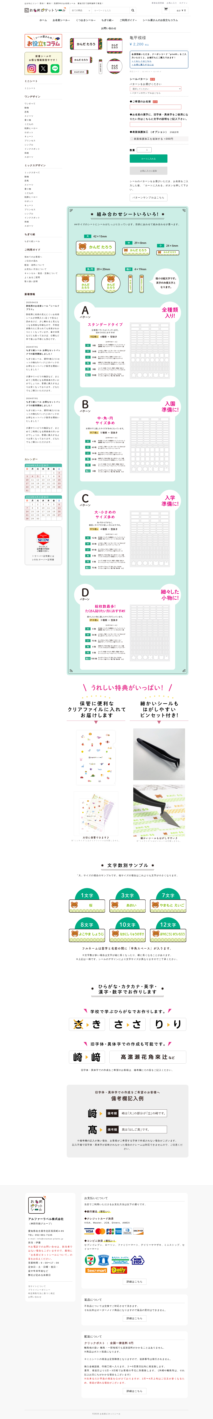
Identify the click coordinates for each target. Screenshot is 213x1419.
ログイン (183, 3)
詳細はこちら (135, 1281)
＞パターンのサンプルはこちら (145, 93)
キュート (29, 136)
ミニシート (30, 88)
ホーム (43, 20)
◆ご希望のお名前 (140, 101)
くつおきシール (86, 20)
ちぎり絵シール (32, 241)
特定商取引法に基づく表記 (41, 1293)
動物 (27, 108)
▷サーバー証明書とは (43, 556)
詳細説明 (174, 132)
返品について (93, 1299)
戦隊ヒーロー (31, 128)
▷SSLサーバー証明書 (43, 559)
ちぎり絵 (107, 20)
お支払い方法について (36, 269)
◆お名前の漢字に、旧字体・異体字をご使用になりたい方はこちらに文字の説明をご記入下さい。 (159, 116)
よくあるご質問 (32, 277)
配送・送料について (35, 265)
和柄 (27, 153)
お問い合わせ (108, 28)
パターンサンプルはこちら (148, 197)
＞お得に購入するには (143, 65)
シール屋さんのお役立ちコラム (160, 20)
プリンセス (30, 140)
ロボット (29, 132)
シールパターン (139, 79)
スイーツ (29, 116)
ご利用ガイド (128, 20)
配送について (93, 1336)
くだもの (29, 124)
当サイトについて (37, 1286)
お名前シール (61, 20)
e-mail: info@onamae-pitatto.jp (45, 1239)
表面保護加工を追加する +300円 (152, 139)
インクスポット (32, 149)
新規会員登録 (158, 3)
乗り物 (28, 120)
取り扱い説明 (31, 281)
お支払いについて (96, 1198)
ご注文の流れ (31, 261)
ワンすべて (30, 103)
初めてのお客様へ (33, 257)
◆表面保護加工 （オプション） (149, 132)
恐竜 (27, 112)
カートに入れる (148, 159)
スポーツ (29, 157)
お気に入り (172, 3)
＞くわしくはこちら (142, 61)
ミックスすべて (32, 172)
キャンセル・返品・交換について (41, 273)
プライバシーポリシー (39, 1290)
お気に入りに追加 (148, 171)
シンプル (29, 145)
